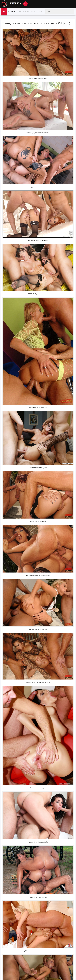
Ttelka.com (15, 4)
